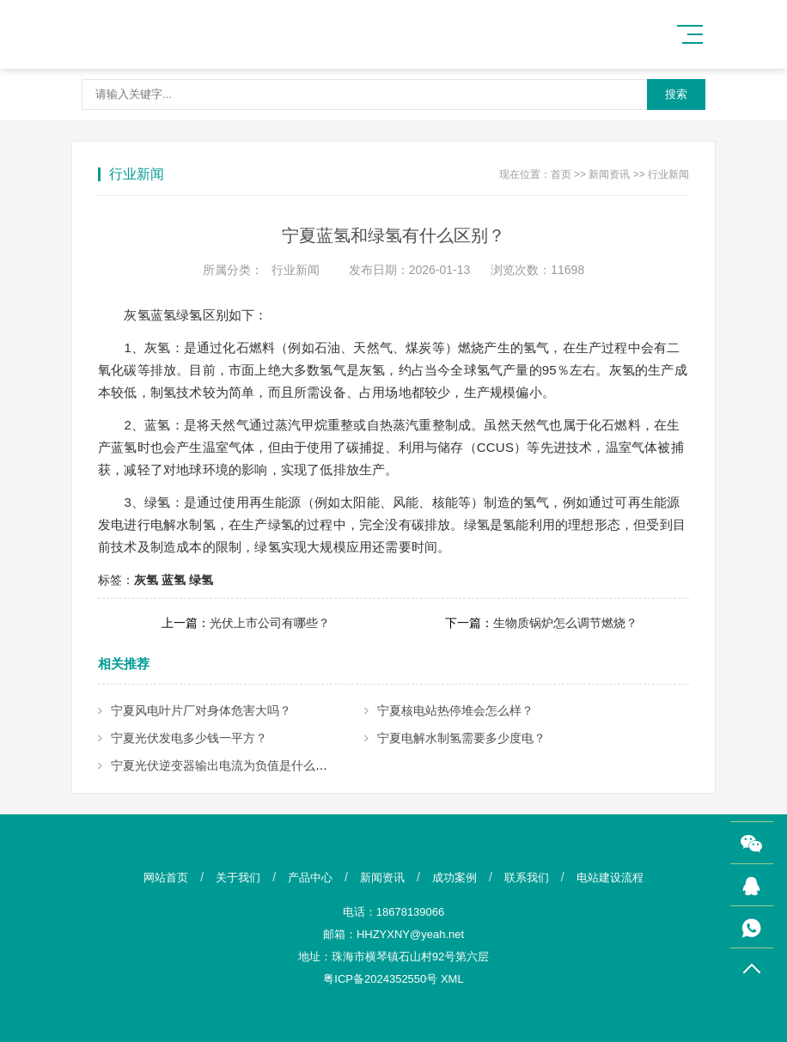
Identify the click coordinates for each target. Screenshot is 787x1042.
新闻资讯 (609, 174)
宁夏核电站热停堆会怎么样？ (455, 710)
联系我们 (526, 877)
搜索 (676, 94)
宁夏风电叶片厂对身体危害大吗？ (201, 710)
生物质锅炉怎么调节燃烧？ (565, 623)
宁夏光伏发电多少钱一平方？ (189, 738)
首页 (561, 174)
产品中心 (310, 877)
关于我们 (238, 877)
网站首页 (165, 877)
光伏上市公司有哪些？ (270, 623)
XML (452, 978)
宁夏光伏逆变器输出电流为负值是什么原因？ (231, 765)
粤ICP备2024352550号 (380, 978)
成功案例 (454, 877)
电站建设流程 (610, 877)
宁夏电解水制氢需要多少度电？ (461, 738)
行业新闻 (668, 174)
